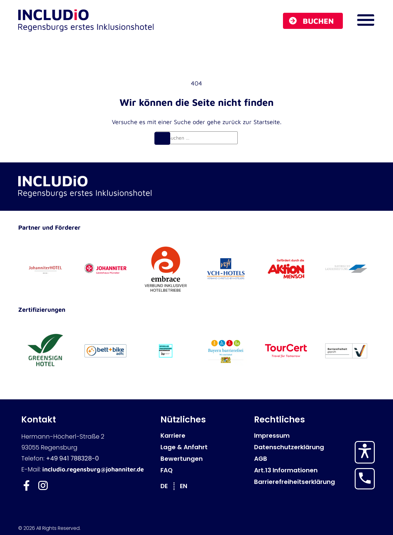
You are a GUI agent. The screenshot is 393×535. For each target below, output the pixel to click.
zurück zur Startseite (251, 121)
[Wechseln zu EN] (186, 486)
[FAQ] (204, 470)
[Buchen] (313, 21)
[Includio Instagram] (43, 485)
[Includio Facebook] (26, 485)
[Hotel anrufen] (364, 478)
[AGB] (289, 458)
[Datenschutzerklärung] (289, 447)
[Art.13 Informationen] (289, 470)
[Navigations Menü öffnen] (366, 20)
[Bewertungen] (204, 458)
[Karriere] (204, 435)
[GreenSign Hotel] (45, 350)
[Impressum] (289, 435)
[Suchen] (162, 138)
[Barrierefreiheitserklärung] (289, 481)
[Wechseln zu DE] (167, 486)
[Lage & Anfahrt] (204, 447)
